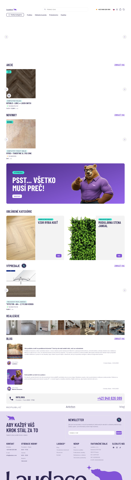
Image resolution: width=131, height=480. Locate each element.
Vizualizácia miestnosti (63, 434)
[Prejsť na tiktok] (120, 431)
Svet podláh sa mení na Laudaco (96, 346)
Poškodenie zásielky (79, 436)
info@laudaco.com (11, 439)
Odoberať (116, 416)
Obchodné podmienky (80, 441)
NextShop (24, 476)
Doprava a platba (78, 434)
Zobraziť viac (119, 65)
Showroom (59, 436)
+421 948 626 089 (104, 9)
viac (57, 255)
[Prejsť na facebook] (113, 431)
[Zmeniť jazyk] (114, 9)
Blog (58, 431)
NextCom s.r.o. (47, 476)
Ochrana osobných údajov (12, 476)
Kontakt (59, 439)
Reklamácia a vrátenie (80, 439)
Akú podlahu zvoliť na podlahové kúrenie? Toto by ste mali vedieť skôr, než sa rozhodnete (43, 346)
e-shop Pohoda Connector (35, 476)
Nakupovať (18, 197)
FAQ (75, 431)
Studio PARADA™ (67, 476)
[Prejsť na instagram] (117, 431)
